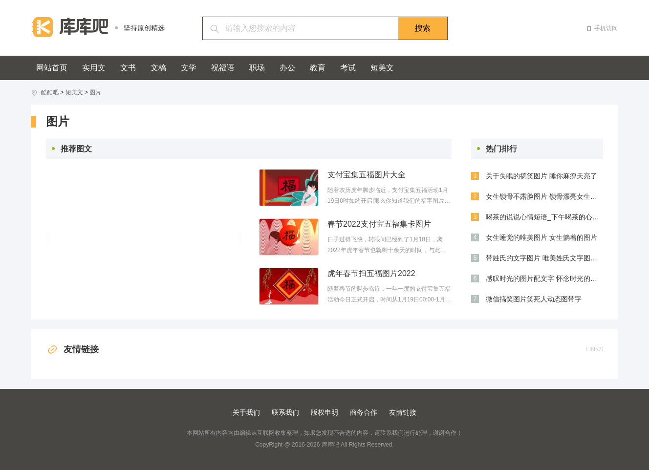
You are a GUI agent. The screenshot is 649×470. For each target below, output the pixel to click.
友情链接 (72, 349)
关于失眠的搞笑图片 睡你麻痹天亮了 (541, 176)
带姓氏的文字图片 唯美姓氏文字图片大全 (544, 258)
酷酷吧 (50, 92)
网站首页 (51, 68)
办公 (287, 68)
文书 (128, 68)
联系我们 (285, 412)
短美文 (382, 68)
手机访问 (606, 28)
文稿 (158, 68)
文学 (188, 68)
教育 (317, 68)
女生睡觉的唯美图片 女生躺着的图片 (541, 237)
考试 (348, 68)
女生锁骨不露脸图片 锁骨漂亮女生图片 (544, 196)
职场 (257, 68)
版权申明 (324, 412)
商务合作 (363, 412)
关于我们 (246, 412)
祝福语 (223, 68)
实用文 (94, 68)
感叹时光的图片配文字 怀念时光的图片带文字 (544, 278)
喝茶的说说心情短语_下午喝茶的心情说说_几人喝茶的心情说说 (544, 217)
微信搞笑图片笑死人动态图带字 (534, 299)
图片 (95, 92)
